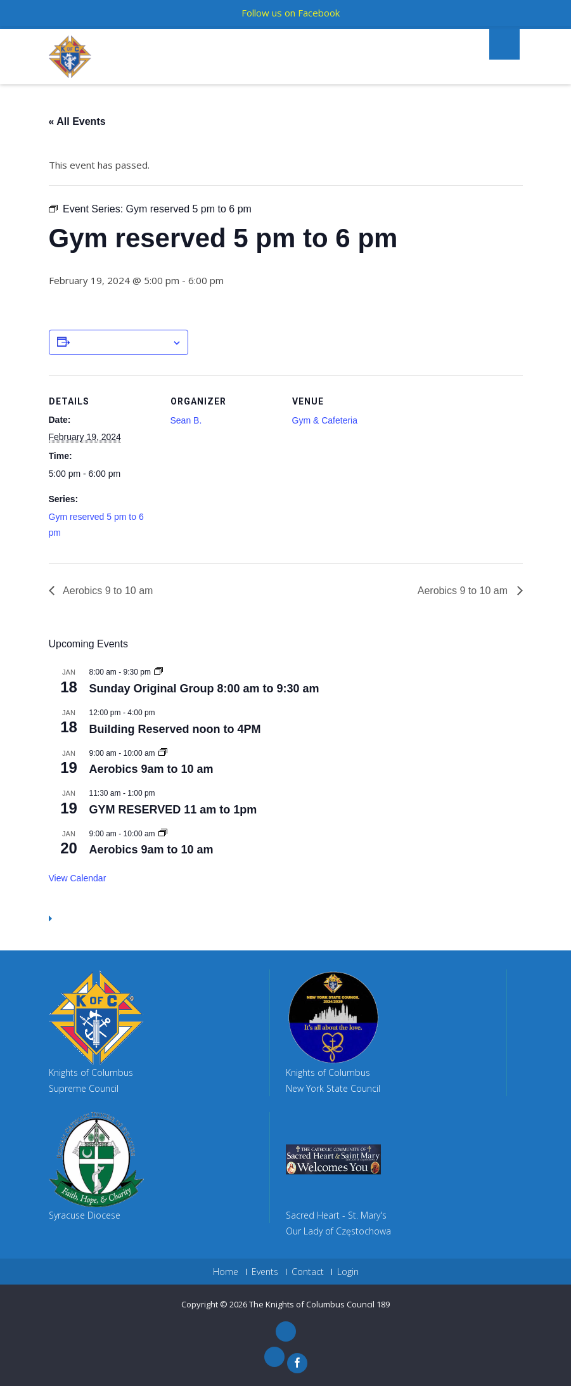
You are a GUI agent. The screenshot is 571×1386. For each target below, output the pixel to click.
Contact (308, 1272)
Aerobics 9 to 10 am (107, 590)
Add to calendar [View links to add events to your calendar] (120, 343)
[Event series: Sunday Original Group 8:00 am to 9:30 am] (158, 672)
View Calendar (77, 878)
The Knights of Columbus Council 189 (319, 1304)
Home (225, 1272)
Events (265, 1272)
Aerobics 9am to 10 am (151, 769)
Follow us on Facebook (290, 12)
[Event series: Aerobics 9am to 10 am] (162, 753)
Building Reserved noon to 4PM (175, 729)
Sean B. (186, 420)
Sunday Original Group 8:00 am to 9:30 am (204, 688)
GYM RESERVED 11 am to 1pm (173, 809)
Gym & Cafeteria (324, 420)
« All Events (77, 121)
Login (348, 1272)
